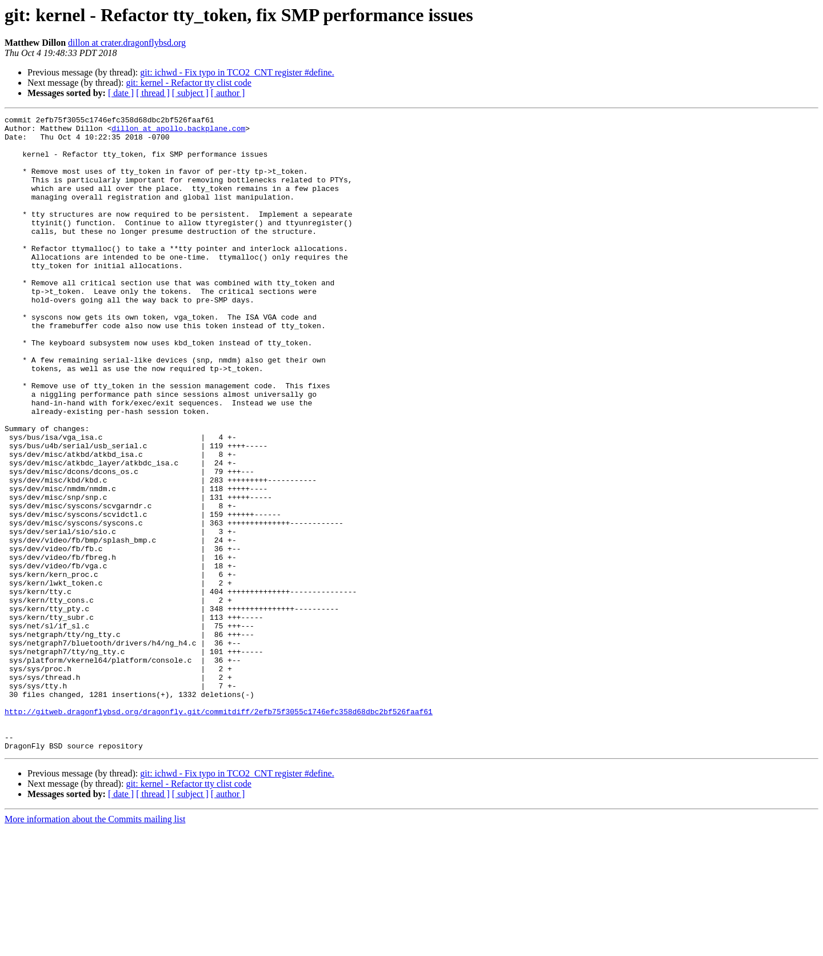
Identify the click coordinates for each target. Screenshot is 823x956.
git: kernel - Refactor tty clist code (188, 82)
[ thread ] (153, 93)
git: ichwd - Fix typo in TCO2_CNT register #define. (237, 72)
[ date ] (121, 93)
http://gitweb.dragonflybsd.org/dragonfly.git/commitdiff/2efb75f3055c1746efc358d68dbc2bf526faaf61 (219, 831)
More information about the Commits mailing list (95, 946)
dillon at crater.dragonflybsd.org (127, 42)
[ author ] (228, 93)
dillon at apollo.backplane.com (178, 131)
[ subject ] (190, 93)
